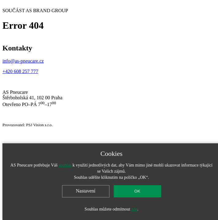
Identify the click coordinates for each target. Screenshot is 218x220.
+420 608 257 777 (20, 71)
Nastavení (85, 190)
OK (137, 191)
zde (134, 209)
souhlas (65, 165)
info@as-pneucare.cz (23, 61)
